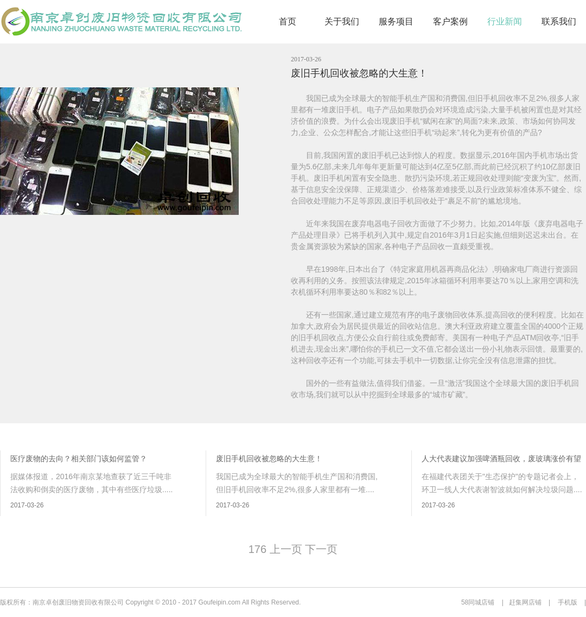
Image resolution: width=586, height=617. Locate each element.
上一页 (285, 549)
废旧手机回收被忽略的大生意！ (359, 73)
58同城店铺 (477, 602)
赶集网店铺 (525, 602)
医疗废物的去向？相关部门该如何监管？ (78, 458)
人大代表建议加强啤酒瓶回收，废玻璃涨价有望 (501, 458)
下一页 (321, 549)
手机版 (567, 602)
